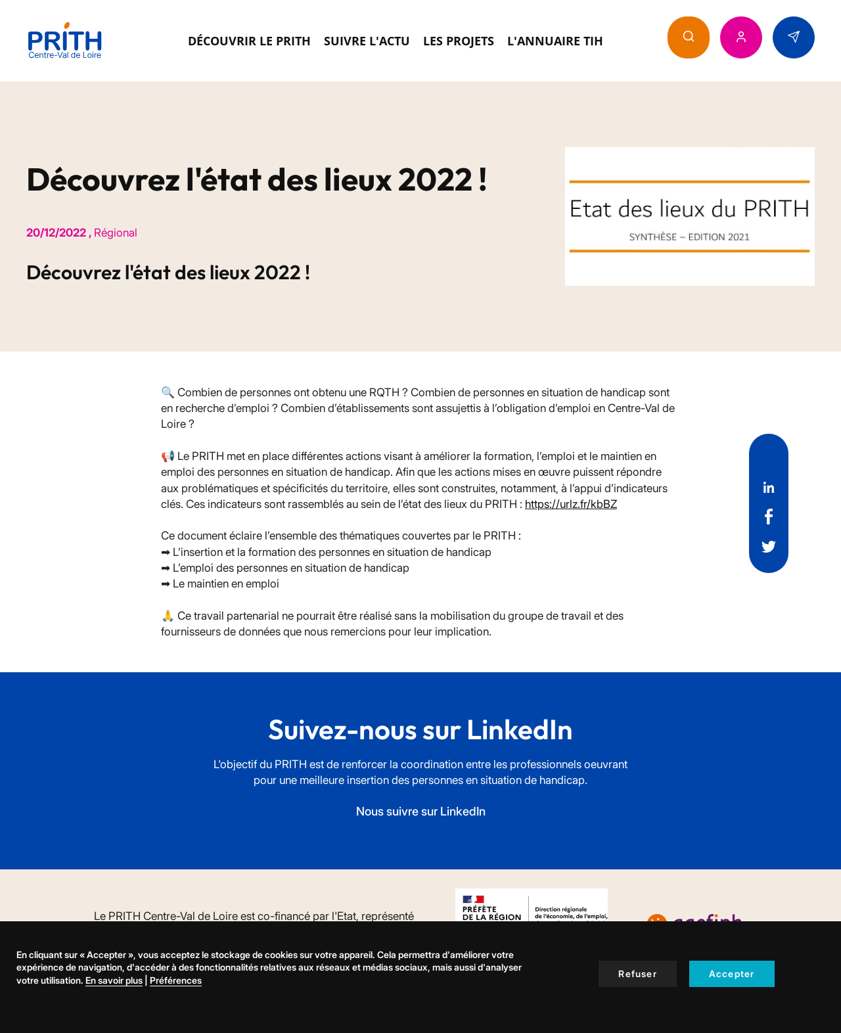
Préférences (176, 980)
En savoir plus (114, 980)
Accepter (732, 973)
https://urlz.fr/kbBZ (571, 504)
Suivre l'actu (367, 40)
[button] (689, 37)
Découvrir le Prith (249, 40)
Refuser (637, 973)
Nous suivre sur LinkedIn (421, 811)
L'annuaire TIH (555, 40)
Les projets (458, 40)
